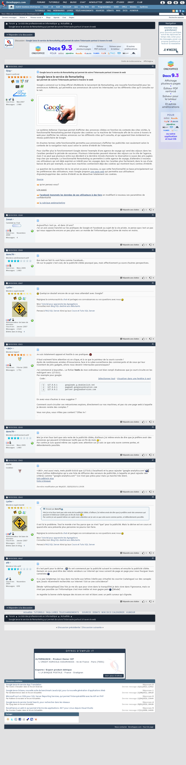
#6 (153, 427)
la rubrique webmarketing (52, 203)
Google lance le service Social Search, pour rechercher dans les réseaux (38, 702)
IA (52, 7)
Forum (12, 23)
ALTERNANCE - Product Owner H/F (54, 659)
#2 (153, 215)
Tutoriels (53, 2)
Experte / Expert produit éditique (53, 670)
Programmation (104, 7)
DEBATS (96, 612)
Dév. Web (85, 7)
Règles (71, 17)
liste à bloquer (44, 481)
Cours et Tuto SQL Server (83, 311)
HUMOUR (134, 11)
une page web (97, 171)
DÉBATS (110, 11)
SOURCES (100, 11)
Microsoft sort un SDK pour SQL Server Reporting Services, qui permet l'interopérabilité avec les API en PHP (55, 696)
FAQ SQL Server (52, 311)
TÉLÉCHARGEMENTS (84, 11)
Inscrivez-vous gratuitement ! (59, 14)
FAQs (48, 612)
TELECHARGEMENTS (69, 612)
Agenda (56, 17)
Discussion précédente (69, 627)
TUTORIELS (40, 11)
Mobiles (133, 7)
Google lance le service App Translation (23, 685)
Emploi (109, 2)
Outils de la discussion (130, 61)
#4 (153, 283)
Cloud (45, 7)
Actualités (65, 23)
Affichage (147, 61)
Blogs (73, 2)
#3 (153, 250)
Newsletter (95, 2)
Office (124, 7)
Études (120, 2)
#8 (153, 497)
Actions (22, 17)
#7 (153, 460)
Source (40, 179)
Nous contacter (121, 727)
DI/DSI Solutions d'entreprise (28, 7)
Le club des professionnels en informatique (37, 23)
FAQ (64, 2)
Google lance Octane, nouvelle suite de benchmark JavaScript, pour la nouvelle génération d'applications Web (55, 690)
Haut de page (148, 727)
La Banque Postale (51, 673)
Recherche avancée (176, 17)
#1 (153, 66)
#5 (153, 344)
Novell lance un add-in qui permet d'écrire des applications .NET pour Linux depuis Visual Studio (49, 708)
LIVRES (70, 11)
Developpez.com (135, 727)
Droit (130, 2)
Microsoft (67, 7)
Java (76, 7)
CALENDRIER (118, 612)
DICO (125, 11)
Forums (40, 2)
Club (139, 2)
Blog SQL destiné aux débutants (65, 306)
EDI (93, 7)
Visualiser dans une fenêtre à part (134, 378)
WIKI (118, 11)
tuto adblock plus (45, 478)
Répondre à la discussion (20, 34)
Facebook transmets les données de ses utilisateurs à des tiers (71, 195)
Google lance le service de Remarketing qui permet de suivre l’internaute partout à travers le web (69, 40)
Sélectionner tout (106, 378)
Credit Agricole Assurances (57, 662)
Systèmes (144, 7)
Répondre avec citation (129, 210)
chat (65, 299)
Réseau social (36, 17)
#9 (153, 558)
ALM (58, 7)
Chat (83, 2)
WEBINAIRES (58, 11)
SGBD (116, 7)
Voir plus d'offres (113, 676)
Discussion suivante (92, 627)
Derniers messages (9, 17)
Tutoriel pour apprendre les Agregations (59, 304)
